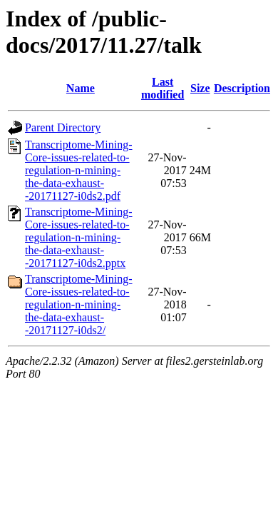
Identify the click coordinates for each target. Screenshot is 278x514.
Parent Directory (63, 127)
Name (80, 88)
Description (242, 88)
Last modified (162, 88)
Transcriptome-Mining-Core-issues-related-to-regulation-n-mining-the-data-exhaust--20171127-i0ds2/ (79, 304)
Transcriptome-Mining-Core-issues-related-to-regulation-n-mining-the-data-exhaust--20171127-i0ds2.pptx (79, 237)
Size (200, 88)
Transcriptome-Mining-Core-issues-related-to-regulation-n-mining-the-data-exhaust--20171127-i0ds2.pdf (79, 170)
